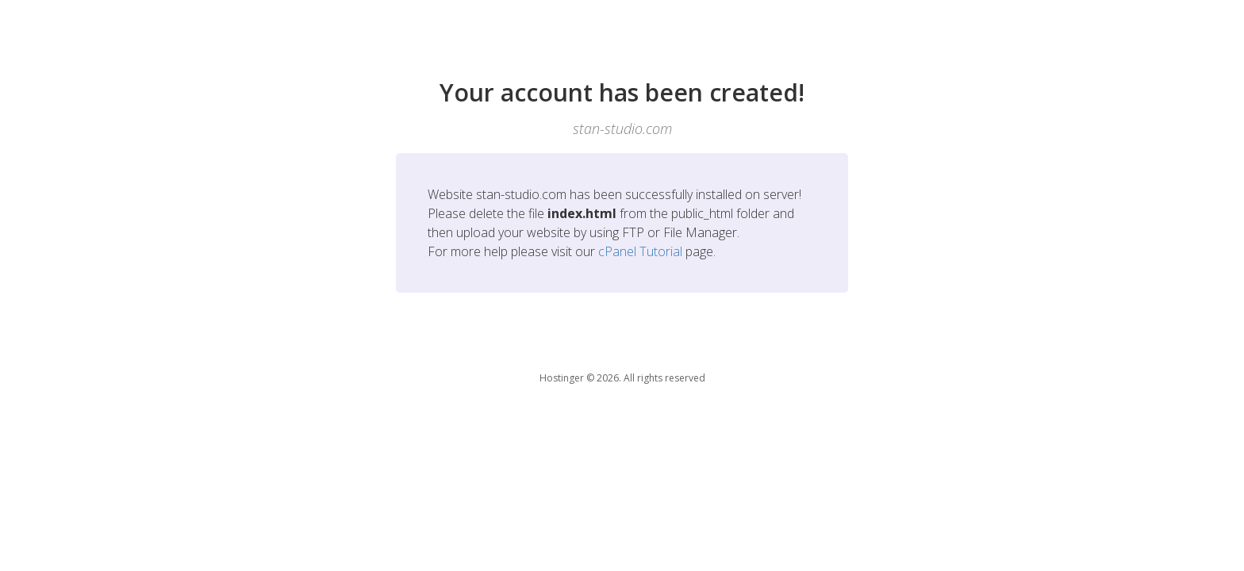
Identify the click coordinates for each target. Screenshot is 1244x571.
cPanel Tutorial (640, 251)
